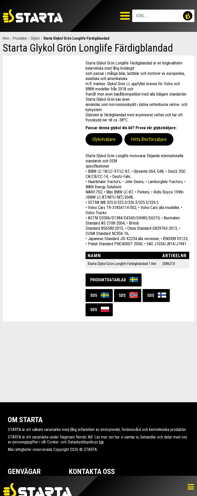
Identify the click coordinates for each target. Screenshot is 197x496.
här (101, 442)
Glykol (35, 38)
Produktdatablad (108, 279)
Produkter (20, 38)
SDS (93, 295)
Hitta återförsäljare (149, 139)
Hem (6, 38)
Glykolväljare (104, 139)
